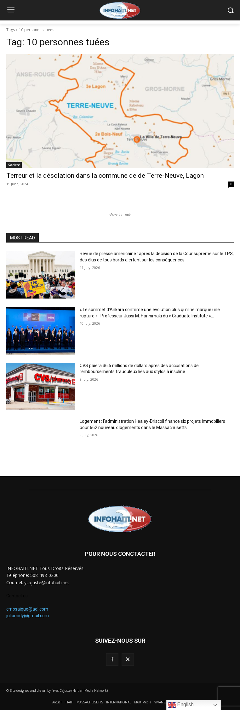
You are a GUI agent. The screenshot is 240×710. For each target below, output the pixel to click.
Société (14, 165)
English (181, 705)
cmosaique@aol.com (27, 609)
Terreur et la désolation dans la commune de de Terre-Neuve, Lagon (105, 175)
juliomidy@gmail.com (27, 615)
